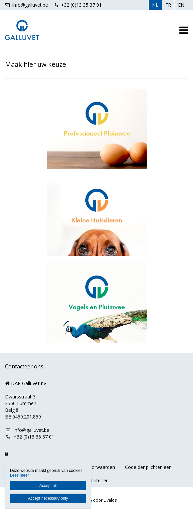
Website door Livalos (97, 500)
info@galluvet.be (26, 5)
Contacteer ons (24, 366)
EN (181, 5)
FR (168, 5)
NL (155, 5)
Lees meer (19, 475)
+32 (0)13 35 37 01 (78, 5)
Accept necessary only (48, 498)
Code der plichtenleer (148, 467)
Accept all (48, 485)
